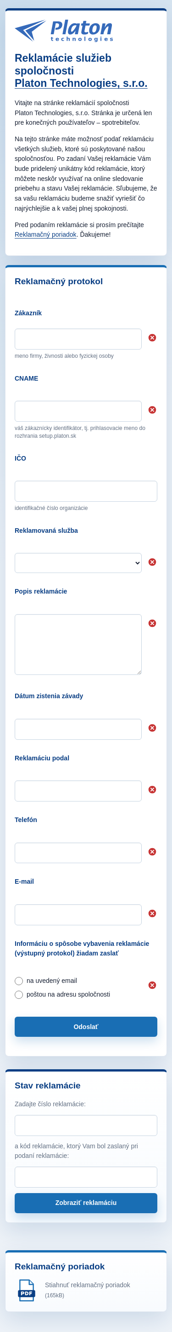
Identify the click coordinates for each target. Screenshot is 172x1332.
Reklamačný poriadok (46, 234)
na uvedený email (46, 981)
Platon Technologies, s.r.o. (81, 83)
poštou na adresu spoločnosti (62, 995)
